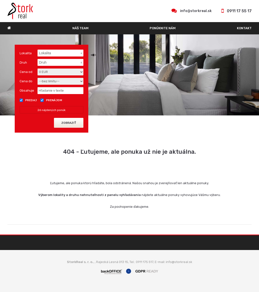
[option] (129, 74)
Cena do (26, 81)
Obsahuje (27, 90)
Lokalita (26, 53)
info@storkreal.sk (196, 11)
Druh (23, 62)
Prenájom (51, 100)
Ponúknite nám (163, 28)
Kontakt (244, 28)
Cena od (26, 72)
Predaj (28, 100)
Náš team (80, 28)
